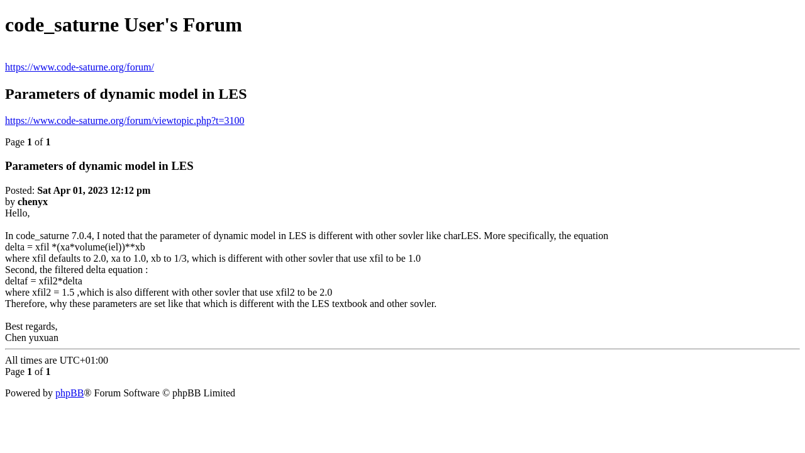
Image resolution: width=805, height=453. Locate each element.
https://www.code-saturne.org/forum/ (79, 67)
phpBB (69, 393)
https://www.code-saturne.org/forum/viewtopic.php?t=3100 (125, 120)
